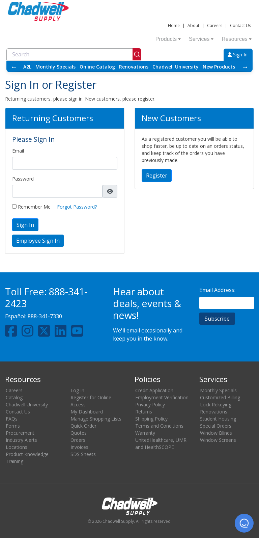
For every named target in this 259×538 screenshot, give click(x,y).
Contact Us (240, 25)
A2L (27, 66)
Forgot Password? (77, 207)
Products (168, 39)
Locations (16, 447)
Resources (236, 39)
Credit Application (154, 390)
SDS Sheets (83, 454)
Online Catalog (97, 66)
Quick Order (83, 426)
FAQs (12, 418)
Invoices (79, 447)
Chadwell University (175, 66)
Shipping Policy (151, 418)
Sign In (238, 54)
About (193, 25)
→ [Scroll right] (245, 66)
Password (23, 179)
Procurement (20, 433)
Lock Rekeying (215, 404)
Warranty (145, 433)
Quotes (78, 433)
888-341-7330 (45, 316)
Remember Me (31, 207)
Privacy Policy (150, 404)
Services (201, 39)
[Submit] (137, 54)
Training (14, 461)
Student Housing (218, 418)
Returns (143, 411)
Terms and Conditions (159, 426)
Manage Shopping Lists (95, 418)
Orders (77, 440)
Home (174, 25)
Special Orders (215, 426)
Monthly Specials (55, 66)
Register (156, 175)
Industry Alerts (21, 440)
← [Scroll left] (13, 66)
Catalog (14, 397)
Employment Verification (162, 397)
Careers (214, 25)
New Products (219, 66)
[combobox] (73, 54)
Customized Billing (220, 397)
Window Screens (218, 440)
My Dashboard (86, 411)
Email (18, 150)
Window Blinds (216, 433)
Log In (77, 390)
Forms (13, 426)
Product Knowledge (27, 454)
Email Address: (217, 290)
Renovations (133, 66)
